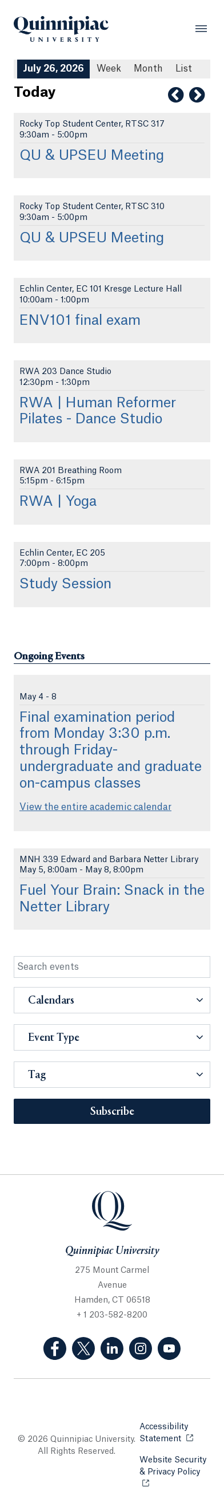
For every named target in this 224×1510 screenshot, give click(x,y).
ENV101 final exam (80, 321)
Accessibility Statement (174, 1433)
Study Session (65, 584)
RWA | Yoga (58, 502)
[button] (112, 1000)
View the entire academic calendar (95, 807)
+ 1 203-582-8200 (112, 1315)
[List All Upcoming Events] (184, 69)
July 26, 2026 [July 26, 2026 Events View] (53, 68)
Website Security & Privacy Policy (174, 1466)
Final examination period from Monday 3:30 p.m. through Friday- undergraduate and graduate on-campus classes (110, 751)
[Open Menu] (201, 28)
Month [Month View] (148, 68)
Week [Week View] (109, 68)
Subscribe (112, 1112)
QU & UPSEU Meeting (91, 156)
